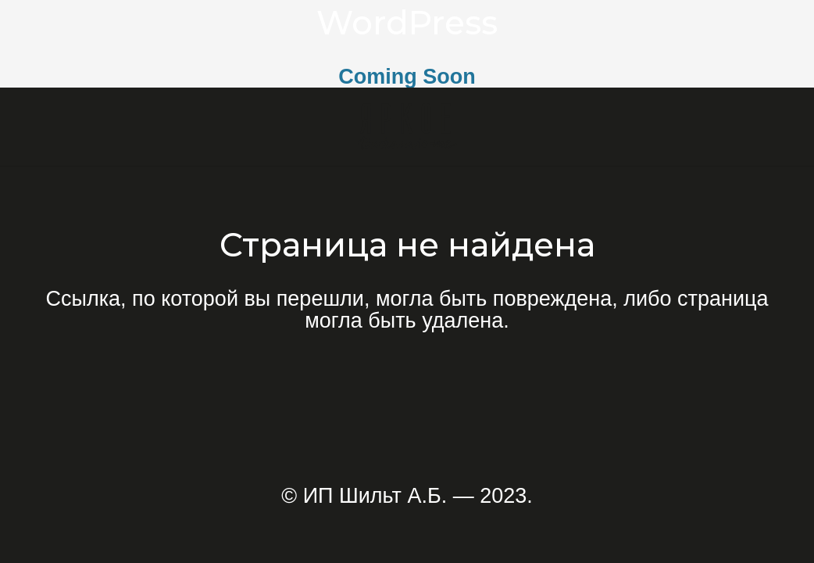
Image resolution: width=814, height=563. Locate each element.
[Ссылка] (407, 126)
